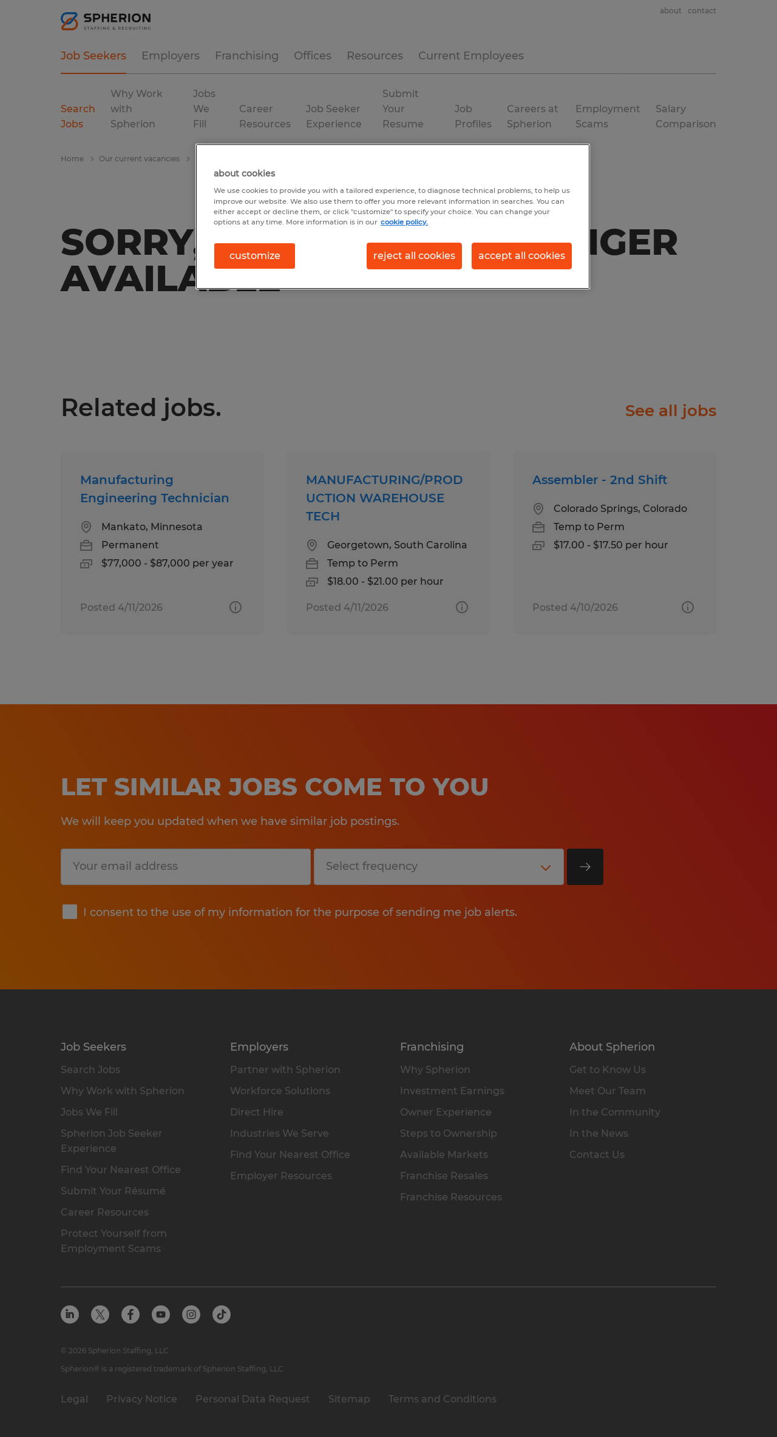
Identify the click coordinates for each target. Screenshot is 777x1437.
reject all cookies (414, 255)
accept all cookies (521, 255)
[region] (392, 216)
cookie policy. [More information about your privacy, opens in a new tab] (404, 222)
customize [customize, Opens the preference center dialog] (254, 255)
